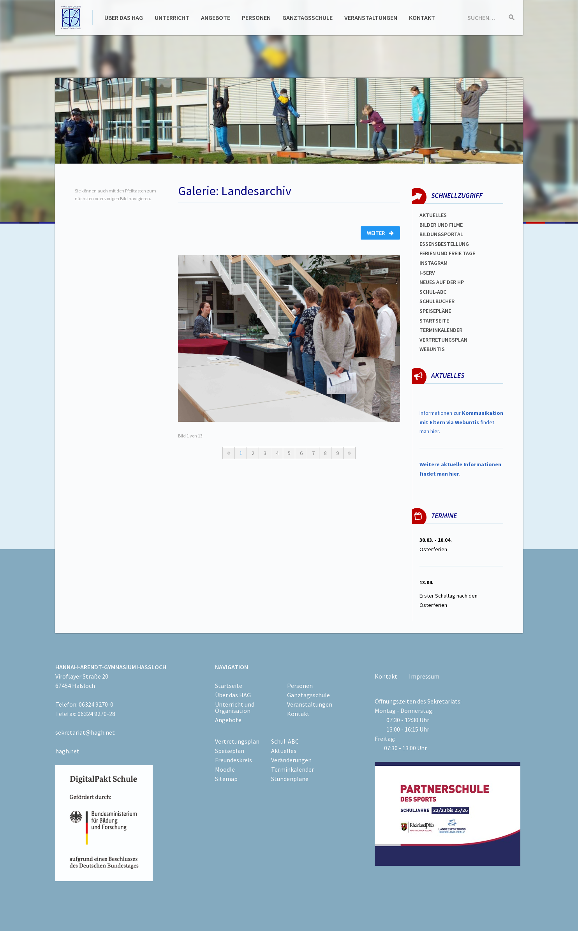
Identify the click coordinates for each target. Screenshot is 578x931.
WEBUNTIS (432, 349)
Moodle (225, 769)
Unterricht (172, 17)
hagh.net (67, 751)
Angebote (215, 17)
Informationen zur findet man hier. (461, 422)
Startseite (434, 320)
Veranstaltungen (370, 17)
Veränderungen (291, 760)
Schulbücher (437, 301)
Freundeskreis (233, 760)
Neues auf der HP (441, 282)
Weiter (380, 232)
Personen (256, 17)
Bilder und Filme (441, 224)
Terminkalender (440, 329)
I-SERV (427, 272)
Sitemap (226, 779)
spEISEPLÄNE (435, 310)
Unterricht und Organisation (234, 707)
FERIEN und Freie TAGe (447, 253)
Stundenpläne (289, 779)
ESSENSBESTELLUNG (444, 243)
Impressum (424, 676)
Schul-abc (432, 291)
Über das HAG (123, 17)
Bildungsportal (441, 234)
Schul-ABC (285, 741)
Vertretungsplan (443, 339)
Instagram (433, 262)
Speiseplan (229, 751)
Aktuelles (433, 215)
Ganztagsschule (307, 17)
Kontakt (422, 17)
